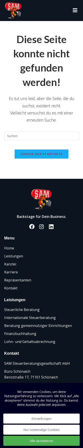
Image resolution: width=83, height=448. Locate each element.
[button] (75, 10)
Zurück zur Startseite (41, 154)
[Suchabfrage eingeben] (41, 135)
